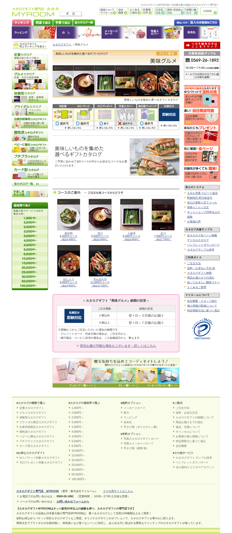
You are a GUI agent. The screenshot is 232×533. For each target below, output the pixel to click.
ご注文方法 (158, 11)
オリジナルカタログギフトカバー (164, 32)
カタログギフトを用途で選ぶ (42, 22)
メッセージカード (124, 32)
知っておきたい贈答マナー (203, 282)
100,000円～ (79, 479)
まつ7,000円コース (163, 236)
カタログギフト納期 (199, 273)
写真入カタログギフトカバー (141, 438)
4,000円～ (78, 431)
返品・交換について (188, 427)
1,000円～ (78, 408)
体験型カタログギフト (33, 417)
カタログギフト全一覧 (83, 22)
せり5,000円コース (100, 236)
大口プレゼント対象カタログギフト (41, 462)
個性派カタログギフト (33, 431)
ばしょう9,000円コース (68, 282)
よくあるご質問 (134, 11)
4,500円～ (78, 436)
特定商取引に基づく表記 (191, 441)
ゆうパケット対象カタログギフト (39, 457)
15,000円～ (78, 455)
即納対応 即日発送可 (199, 197)
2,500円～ (78, 417)
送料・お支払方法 (187, 412)
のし (79, 32)
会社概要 (122, 11)
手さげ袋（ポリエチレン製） (141, 427)
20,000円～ (78, 460)
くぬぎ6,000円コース (131, 236)
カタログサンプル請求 (200, 249)
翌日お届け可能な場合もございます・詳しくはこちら (118, 346)
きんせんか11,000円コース (100, 282)
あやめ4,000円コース (68, 236)
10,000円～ (78, 450)
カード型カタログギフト (34, 446)
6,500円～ (78, 446)
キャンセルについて (188, 431)
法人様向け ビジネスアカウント (195, 467)
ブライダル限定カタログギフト (38, 422)
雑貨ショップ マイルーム (101, 11)
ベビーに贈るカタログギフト (37, 436)
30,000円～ (78, 469)
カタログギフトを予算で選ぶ (62, 22)
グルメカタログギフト (33, 412)
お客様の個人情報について (192, 436)
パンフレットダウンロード (203, 244)
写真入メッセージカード (139, 443)
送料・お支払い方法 (175, 11)
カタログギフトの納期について (195, 417)
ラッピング (34, 32)
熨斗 (126, 412)
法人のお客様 (188, 22)
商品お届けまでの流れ (200, 277)
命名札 (201, 32)
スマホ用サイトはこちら (118, 491)
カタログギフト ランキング (21, 22)
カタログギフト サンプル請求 (194, 457)
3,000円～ (78, 422)
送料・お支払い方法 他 (201, 268)
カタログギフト (210, 11)
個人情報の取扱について (202, 305)
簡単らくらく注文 (198, 207)
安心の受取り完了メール (202, 202)
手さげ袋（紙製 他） (136, 448)
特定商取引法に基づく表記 (203, 310)
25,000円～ (78, 465)
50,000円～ (78, 474)
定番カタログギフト (31, 408)
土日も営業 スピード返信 (202, 193)
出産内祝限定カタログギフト (37, 427)
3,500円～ (78, 427)
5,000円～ (78, 441)
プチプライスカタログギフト (37, 441)
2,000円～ (78, 412)
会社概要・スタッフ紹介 (202, 301)
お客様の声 (146, 11)
